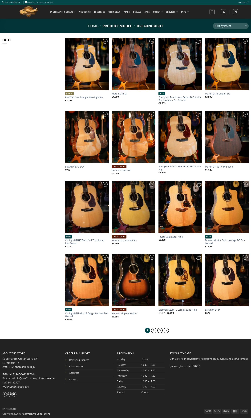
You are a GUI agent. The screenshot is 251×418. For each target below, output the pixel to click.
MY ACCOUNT (9, 409)
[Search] (212, 11)
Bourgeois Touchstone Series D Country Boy (179, 168)
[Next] (166, 330)
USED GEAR (114, 11)
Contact (73, 379)
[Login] (223, 11)
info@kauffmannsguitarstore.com (40, 2)
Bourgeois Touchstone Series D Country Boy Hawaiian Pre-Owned (179, 99)
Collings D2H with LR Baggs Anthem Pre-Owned (86, 315)
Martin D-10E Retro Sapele (219, 166)
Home (93, 26)
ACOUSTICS (85, 11)
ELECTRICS (99, 11)
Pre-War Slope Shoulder (124, 313)
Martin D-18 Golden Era (217, 93)
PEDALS (137, 11)
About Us (74, 372)
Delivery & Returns (79, 359)
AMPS (127, 11)
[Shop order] (231, 26)
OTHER (157, 11)
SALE (147, 11)
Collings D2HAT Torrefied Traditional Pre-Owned (84, 242)
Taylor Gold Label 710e (170, 236)
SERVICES (172, 11)
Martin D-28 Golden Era (124, 240)
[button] (235, 11)
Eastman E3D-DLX (74, 166)
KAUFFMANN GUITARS (62, 11)
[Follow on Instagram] (9, 394)
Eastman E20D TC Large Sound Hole (177, 309)
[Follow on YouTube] (14, 394)
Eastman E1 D (212, 309)
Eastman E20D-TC (121, 170)
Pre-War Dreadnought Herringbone (84, 97)
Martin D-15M (119, 93)
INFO (185, 11)
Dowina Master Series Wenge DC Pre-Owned (225, 242)
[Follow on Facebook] (5, 394)
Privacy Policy (76, 366)
